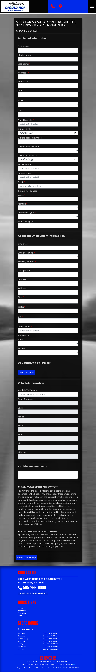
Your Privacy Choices (66, 665)
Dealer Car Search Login (29, 665)
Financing (22, 613)
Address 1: (23, 72)
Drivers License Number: (30, 137)
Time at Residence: (27, 191)
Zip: (19, 110)
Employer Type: (25, 252)
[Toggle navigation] (92, 6)
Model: (21, 425)
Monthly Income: (26, 261)
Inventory (21, 611)
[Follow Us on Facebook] (41, 658)
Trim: (20, 434)
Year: (20, 407)
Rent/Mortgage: (26, 221)
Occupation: (24, 270)
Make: (21, 416)
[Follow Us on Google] (54, 658)
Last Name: (23, 63)
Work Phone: (24, 326)
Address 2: (23, 81)
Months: (22, 203)
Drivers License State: (28, 146)
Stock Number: (25, 399)
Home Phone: (24, 173)
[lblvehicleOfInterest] (48, 394)
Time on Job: (24, 335)
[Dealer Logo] (24, 6)
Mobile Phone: (25, 164)
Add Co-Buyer (27, 372)
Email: (21, 182)
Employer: (23, 244)
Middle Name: (24, 55)
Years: (21, 195)
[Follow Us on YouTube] (50, 658)
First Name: (23, 46)
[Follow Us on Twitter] (46, 658)
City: (20, 90)
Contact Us (22, 615)
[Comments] (48, 475)
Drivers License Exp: (27, 155)
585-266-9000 (34, 587)
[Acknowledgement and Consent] (19, 487)
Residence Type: (26, 212)
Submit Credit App (26, 557)
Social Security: (25, 120)
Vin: (19, 443)
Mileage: (22, 452)
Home (20, 608)
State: (21, 100)
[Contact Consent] (19, 531)
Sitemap (52, 665)
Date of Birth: (24, 129)
